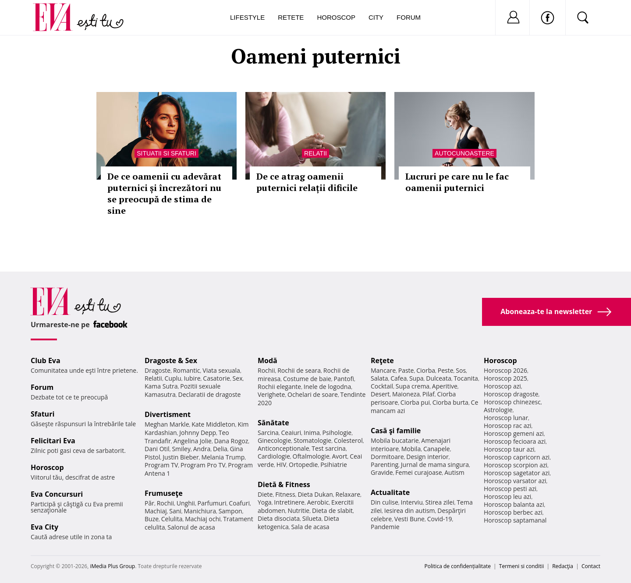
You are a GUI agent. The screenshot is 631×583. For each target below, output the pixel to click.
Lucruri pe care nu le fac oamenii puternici (457, 182)
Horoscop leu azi (507, 496)
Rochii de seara (299, 370)
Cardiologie (274, 456)
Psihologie (337, 432)
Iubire (192, 378)
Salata (379, 378)
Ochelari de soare (312, 394)
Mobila (411, 449)
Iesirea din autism (409, 510)
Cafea (398, 378)
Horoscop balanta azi (514, 504)
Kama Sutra (161, 386)
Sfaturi (42, 414)
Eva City (44, 527)
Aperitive (444, 386)
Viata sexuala (221, 370)
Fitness (285, 494)
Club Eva (45, 360)
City (376, 17)
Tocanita (466, 378)
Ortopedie (303, 464)
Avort (339, 456)
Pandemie (385, 527)
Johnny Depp (197, 432)
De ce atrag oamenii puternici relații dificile (307, 182)
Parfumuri (212, 503)
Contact (590, 566)
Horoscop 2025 (505, 378)
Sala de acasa (310, 527)
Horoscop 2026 (505, 370)
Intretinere (289, 502)
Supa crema (412, 386)
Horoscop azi (502, 386)
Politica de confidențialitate (458, 566)
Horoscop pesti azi (510, 488)
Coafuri (239, 503)
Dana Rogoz (231, 441)
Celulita (172, 519)
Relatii (315, 153)
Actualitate (390, 492)
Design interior (427, 456)
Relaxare (348, 494)
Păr (149, 503)
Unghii (186, 503)
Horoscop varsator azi (515, 481)
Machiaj (156, 511)
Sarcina (268, 432)
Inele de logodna (327, 386)
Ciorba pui (415, 402)
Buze (152, 519)
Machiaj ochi (202, 519)
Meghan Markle (167, 424)
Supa (416, 378)
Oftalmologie (311, 456)
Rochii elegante (279, 386)
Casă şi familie (396, 430)
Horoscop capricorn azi (516, 457)
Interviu (412, 502)
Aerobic (318, 502)
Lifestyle (247, 17)
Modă (267, 360)
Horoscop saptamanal (515, 520)
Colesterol (348, 440)
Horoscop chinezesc (512, 402)
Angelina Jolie (193, 441)
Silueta (312, 518)
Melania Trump (223, 457)
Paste (406, 370)
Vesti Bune (409, 519)
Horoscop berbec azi (513, 512)
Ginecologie (274, 440)
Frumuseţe (164, 493)
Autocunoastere (464, 153)
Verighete (271, 394)
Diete (265, 494)
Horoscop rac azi (508, 425)
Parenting (384, 464)
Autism (454, 472)
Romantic (186, 370)
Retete (291, 17)
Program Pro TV (203, 465)
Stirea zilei (439, 502)
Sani (175, 511)
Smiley (181, 449)
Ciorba (425, 370)
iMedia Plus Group (112, 566)
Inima (312, 432)
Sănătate (273, 423)
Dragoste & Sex (171, 360)
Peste (446, 370)
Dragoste (157, 370)
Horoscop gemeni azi (514, 433)
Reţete (382, 360)
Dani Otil (157, 449)
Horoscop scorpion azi (515, 465)
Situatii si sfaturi (166, 153)
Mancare (383, 370)
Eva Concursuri (57, 494)
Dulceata (438, 378)
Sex (238, 378)
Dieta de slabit (332, 510)
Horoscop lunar (506, 417)
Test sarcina (329, 448)
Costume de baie (307, 379)
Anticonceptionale (283, 448)
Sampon (230, 511)
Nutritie (298, 510)
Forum (409, 17)
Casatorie (216, 378)
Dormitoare (387, 456)
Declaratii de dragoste (209, 394)
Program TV (161, 465)
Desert (380, 394)
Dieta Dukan (315, 494)
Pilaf (428, 394)
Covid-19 (439, 519)
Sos (461, 370)
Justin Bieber (181, 457)
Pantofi (344, 379)
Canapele (436, 449)
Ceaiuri (291, 432)
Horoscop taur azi (509, 449)
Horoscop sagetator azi (516, 473)
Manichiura (200, 511)
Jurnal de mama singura (435, 464)
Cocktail (382, 386)
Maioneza (406, 394)
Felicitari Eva (53, 440)
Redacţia (562, 566)
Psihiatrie (333, 464)
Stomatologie (312, 440)
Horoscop (336, 17)
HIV (282, 464)
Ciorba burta (450, 402)
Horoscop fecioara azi (515, 441)
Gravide (382, 472)
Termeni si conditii (521, 566)
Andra (202, 449)
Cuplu (173, 378)
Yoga (265, 502)
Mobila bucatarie (395, 440)
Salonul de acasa (191, 527)
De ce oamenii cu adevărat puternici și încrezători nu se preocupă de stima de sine (164, 193)
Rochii (165, 503)
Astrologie (498, 410)
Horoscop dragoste (511, 394)
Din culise (384, 502)
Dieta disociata (279, 518)
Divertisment (168, 414)
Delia (220, 449)
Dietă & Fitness (284, 484)
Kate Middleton (213, 424)
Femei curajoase (418, 472)
